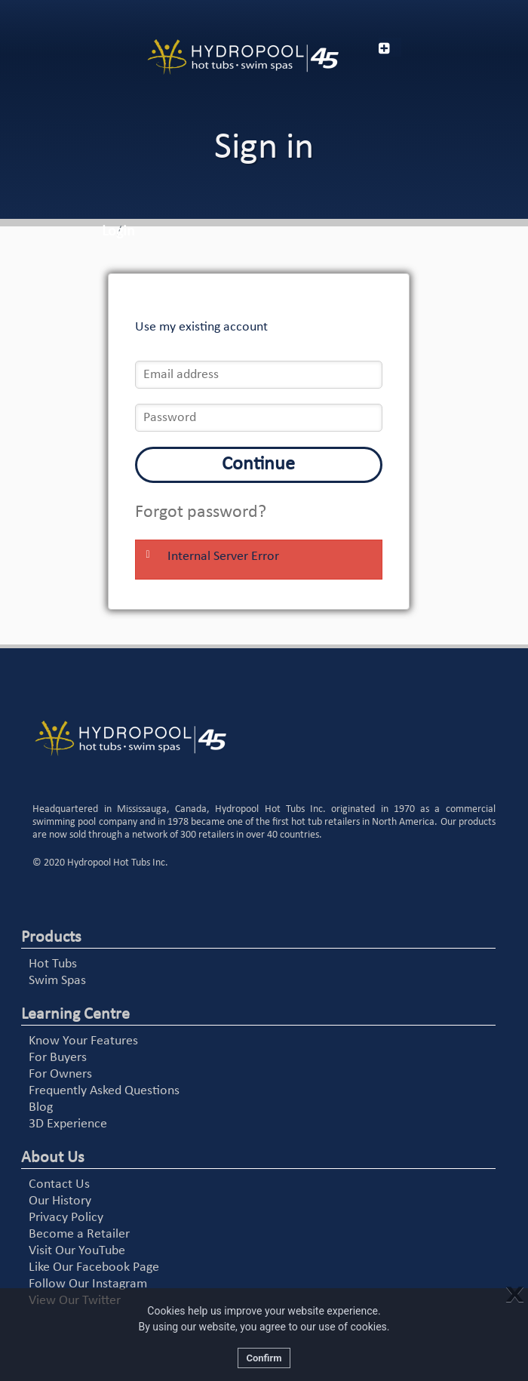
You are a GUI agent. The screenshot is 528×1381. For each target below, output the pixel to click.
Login (118, 231)
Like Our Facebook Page (94, 1267)
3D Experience (68, 1124)
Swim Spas (57, 980)
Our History (60, 1201)
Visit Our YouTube (77, 1251)
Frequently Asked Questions (104, 1091)
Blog (41, 1107)
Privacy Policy (66, 1217)
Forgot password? (200, 512)
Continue (258, 464)
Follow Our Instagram (88, 1284)
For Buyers (58, 1057)
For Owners (60, 1074)
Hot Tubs (53, 964)
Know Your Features (83, 1041)
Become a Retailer (79, 1234)
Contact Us (59, 1184)
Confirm (263, 1358)
